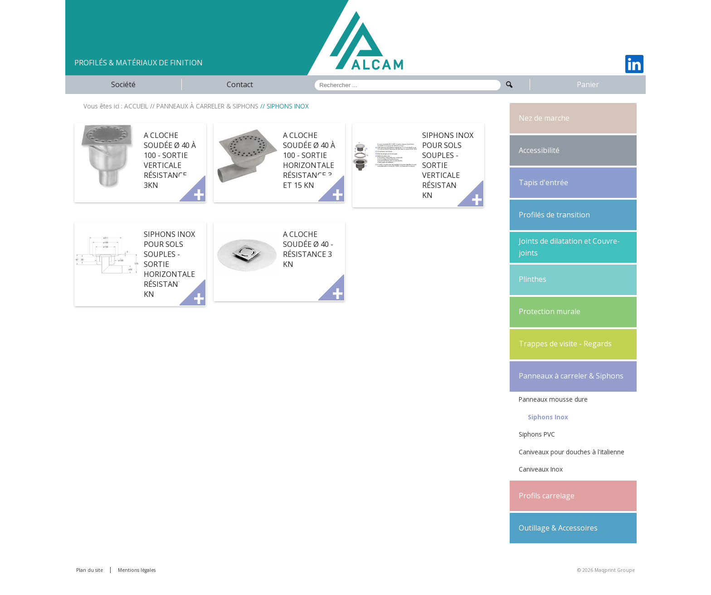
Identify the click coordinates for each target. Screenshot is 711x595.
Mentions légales (137, 570)
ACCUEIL (136, 106)
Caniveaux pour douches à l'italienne (571, 451)
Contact (240, 84)
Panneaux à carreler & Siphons (571, 376)
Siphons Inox (548, 417)
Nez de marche (544, 118)
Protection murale (549, 311)
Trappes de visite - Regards (565, 344)
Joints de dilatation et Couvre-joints (569, 247)
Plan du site (89, 570)
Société (123, 84)
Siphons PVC (537, 434)
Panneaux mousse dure (553, 399)
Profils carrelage (547, 496)
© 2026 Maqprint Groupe (606, 570)
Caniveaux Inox (541, 469)
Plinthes (532, 279)
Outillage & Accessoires (558, 528)
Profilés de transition (554, 215)
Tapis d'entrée (543, 182)
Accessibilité (539, 150)
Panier (588, 84)
